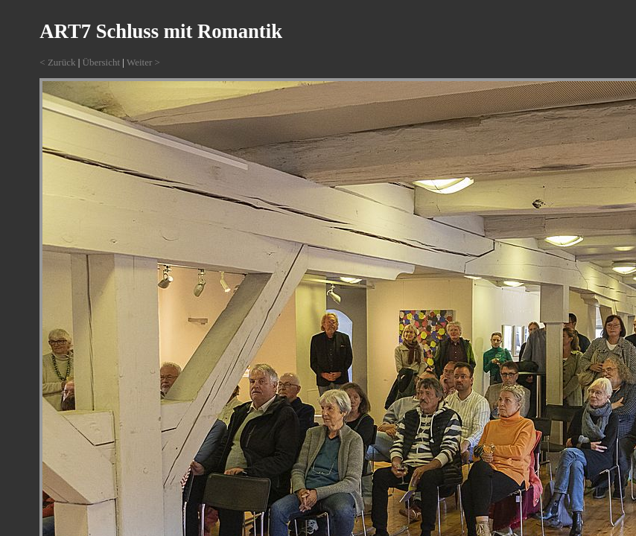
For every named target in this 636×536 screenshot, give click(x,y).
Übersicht (102, 62)
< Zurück (57, 62)
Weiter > (143, 62)
